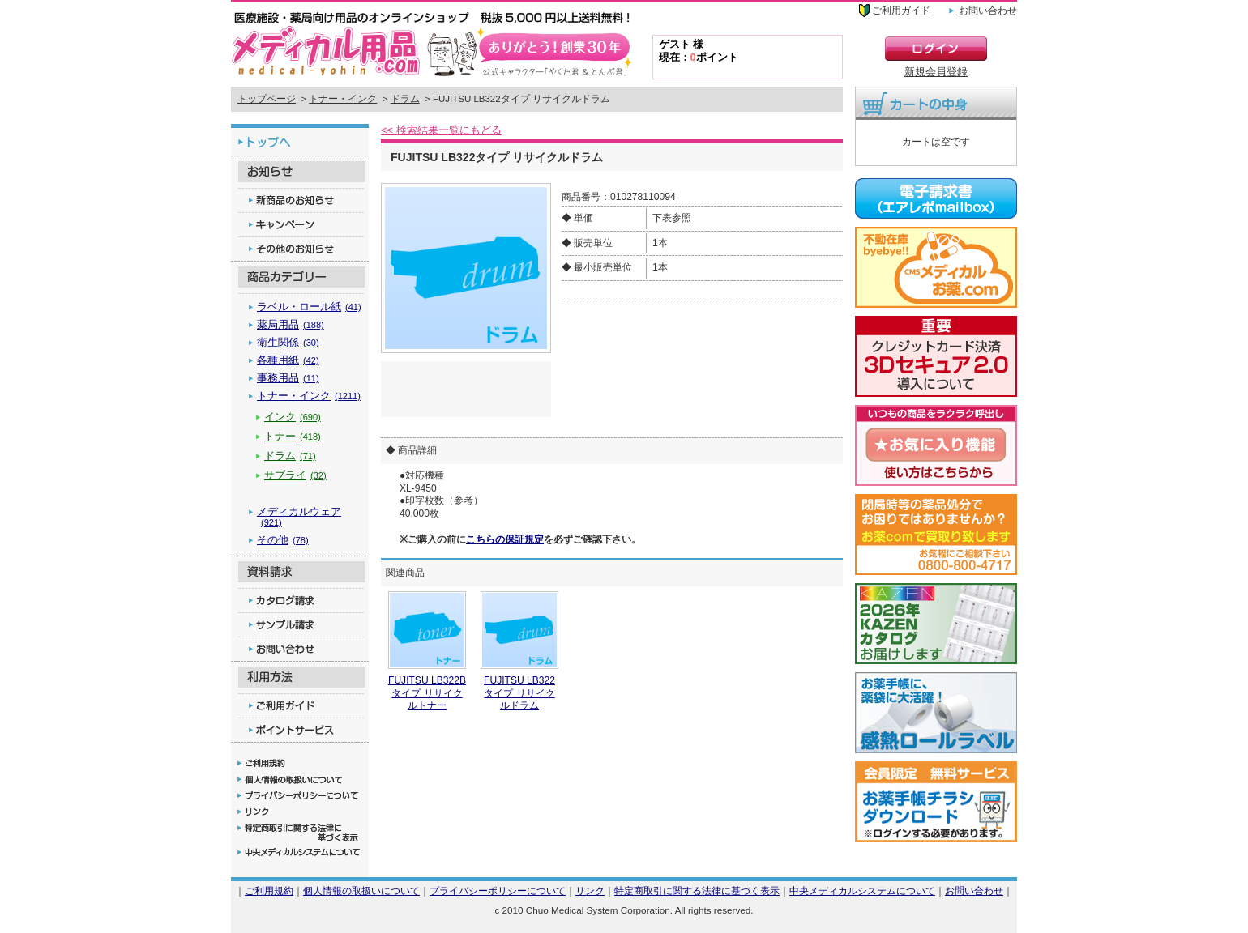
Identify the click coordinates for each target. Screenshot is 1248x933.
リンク (590, 890)
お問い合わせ (988, 10)
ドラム (405, 99)
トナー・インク (343, 99)
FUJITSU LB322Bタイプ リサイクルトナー (427, 693)
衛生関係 (288, 342)
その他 (283, 540)
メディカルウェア (299, 516)
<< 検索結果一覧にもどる (441, 130)
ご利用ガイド (901, 10)
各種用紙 (288, 360)
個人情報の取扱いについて (361, 890)
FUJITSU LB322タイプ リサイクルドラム (519, 693)
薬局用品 (290, 324)
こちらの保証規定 (505, 539)
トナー (292, 436)
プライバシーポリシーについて (498, 890)
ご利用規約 (269, 890)
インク (292, 417)
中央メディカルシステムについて (862, 890)
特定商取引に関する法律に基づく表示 (697, 890)
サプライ (295, 475)
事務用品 (288, 378)
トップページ (266, 99)
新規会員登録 (936, 72)
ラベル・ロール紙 (309, 306)
